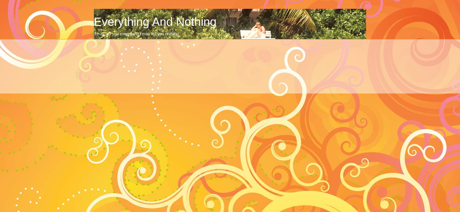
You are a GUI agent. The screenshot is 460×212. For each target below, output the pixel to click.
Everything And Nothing (155, 21)
